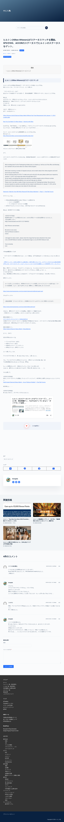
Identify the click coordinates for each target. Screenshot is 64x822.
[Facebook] (39, 468)
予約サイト (8, 771)
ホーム (5, 682)
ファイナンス (6, 790)
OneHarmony (8, 762)
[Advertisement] (32, 440)
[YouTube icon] (19, 482)
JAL (6, 743)
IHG (6, 752)
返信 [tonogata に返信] (59, 582)
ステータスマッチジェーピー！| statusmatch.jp (15, 319)
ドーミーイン (8, 760)
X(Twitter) (5, 701)
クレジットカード (9, 792)
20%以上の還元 (9, 794)
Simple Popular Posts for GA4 (10, 730)
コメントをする (7, 650)
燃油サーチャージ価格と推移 (12, 775)
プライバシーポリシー (9, 814)
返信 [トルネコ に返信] (59, 602)
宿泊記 (6, 779)
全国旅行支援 (8, 773)
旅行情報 (5, 764)
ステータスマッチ (7, 56)
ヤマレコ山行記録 (7, 705)
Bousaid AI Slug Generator (10, 729)
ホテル (5, 750)
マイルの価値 (8, 745)
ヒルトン (22, 50)
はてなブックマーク (8, 707)
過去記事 (5, 692)
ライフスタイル (7, 802)
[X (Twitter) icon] (16, 482)
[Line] (25, 468)
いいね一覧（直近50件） (9, 686)
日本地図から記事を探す (9, 688)
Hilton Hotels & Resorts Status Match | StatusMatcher (17, 329)
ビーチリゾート (9, 781)
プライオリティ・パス (11, 746)
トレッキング (8, 786)
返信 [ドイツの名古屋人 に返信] (59, 566)
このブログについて (8, 694)
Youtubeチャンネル (8, 703)
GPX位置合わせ (7, 721)
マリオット (8, 754)
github (4, 709)
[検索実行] (46, 27)
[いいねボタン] (26, 426)
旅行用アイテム (9, 804)
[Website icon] (13, 482)
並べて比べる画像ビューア (10, 719)
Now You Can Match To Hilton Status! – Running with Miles (18, 121)
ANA (6, 741)
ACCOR (7, 758)
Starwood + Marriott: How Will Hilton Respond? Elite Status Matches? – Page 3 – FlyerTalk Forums (28, 191)
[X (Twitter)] (10, 468)
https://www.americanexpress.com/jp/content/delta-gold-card (19, 306)
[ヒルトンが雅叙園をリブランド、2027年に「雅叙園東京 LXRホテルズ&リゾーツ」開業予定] (47, 510)
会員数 (6, 767)
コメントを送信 (8, 666)
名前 (4, 642)
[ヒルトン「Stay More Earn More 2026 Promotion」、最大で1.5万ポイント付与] (17, 510)
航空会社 (5, 739)
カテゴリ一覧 (6, 690)
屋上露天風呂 (8, 783)
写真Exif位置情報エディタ (10, 717)
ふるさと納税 (8, 796)
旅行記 (5, 777)
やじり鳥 (7, 11)
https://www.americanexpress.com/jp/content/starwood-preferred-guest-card (23, 291)
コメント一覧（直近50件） (10, 684)
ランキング (8, 769)
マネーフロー (8, 798)
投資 (6, 800)
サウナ (6, 785)
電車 (6, 766)
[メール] (53, 468)
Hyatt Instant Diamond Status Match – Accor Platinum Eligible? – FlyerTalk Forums (24, 382)
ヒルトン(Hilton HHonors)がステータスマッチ (19, 71)
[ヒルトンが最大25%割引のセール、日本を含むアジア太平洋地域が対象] (17, 533)
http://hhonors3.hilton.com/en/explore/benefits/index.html (18, 136)
